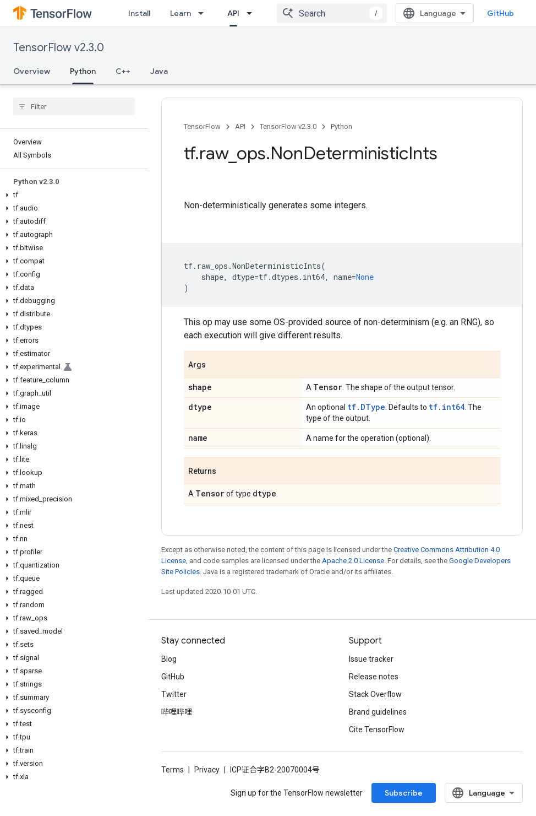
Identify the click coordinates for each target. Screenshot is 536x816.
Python (341, 126)
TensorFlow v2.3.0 (58, 48)
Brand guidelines (378, 711)
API (240, 126)
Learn (180, 13)
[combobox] (332, 13)
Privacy (207, 769)
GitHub (500, 13)
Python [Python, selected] (83, 71)
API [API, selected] (233, 13)
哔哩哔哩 (176, 711)
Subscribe (404, 793)
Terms (172, 769)
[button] (72, 195)
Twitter (174, 694)
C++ (123, 71)
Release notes (373, 676)
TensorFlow (202, 126)
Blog (169, 659)
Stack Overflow (375, 694)
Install (139, 13)
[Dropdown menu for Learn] (204, 13)
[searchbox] (74, 106)
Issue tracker (371, 659)
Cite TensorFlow (376, 729)
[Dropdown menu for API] (252, 13)
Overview (31, 71)
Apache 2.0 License (353, 560)
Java (159, 71)
